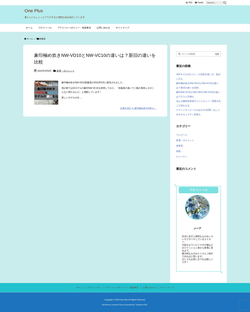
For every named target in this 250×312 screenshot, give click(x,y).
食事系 (179, 145)
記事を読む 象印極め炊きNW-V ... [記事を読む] (138, 108)
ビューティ (181, 156)
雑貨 (178, 151)
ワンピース (181, 135)
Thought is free (141, 305)
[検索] (224, 3)
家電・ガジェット (65, 71)
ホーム (30, 39)
